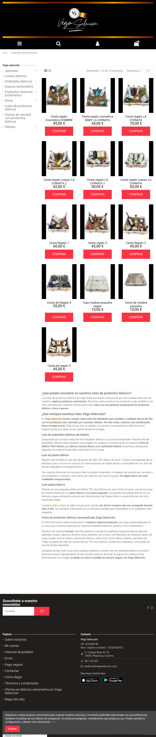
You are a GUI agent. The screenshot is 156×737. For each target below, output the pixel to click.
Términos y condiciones (22, 683)
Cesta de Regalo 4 (59, 302)
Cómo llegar (13, 677)
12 (148, 70)
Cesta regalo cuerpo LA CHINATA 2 (59, 181)
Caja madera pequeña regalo (97, 304)
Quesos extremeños (19, 86)
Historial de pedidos (19, 652)
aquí (53, 721)
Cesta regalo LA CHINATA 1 (97, 181)
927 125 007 (91, 661)
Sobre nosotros (15, 639)
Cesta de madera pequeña (136, 304)
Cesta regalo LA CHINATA (135, 118)
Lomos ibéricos (16, 76)
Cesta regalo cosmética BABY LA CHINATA (97, 118)
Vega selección (11, 65)
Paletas (10, 127)
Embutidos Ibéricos (18, 81)
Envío (9, 658)
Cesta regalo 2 (97, 243)
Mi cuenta (12, 646)
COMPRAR (59, 131)
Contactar (12, 671)
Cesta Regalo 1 (59, 243)
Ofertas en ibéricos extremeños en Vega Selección (33, 691)
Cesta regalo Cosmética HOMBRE (59, 118)
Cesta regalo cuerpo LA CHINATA (135, 181)
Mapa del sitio (15, 699)
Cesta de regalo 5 (59, 365)
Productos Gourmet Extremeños (19, 93)
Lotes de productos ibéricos (18, 107)
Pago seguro (14, 664)
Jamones (11, 71)
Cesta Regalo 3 (136, 243)
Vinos (9, 100)
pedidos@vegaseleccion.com (101, 666)
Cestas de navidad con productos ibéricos (18, 118)
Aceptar (12, 728)
